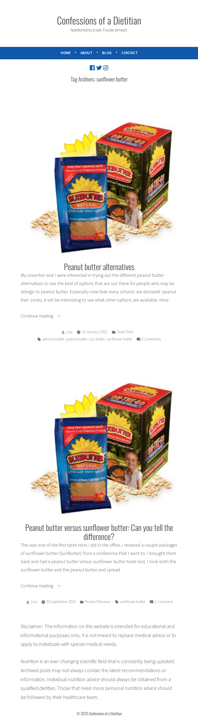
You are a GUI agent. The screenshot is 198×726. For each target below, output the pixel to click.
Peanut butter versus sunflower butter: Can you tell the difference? (99, 532)
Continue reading (50, 316)
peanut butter (76, 339)
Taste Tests (125, 332)
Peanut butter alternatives (99, 266)
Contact (129, 52)
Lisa (69, 332)
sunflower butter (119, 339)
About (86, 52)
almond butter (53, 339)
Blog (107, 52)
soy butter (97, 339)
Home (66, 52)
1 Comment (163, 602)
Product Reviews (98, 602)
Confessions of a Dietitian (99, 20)
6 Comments (151, 339)
